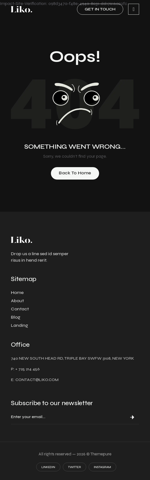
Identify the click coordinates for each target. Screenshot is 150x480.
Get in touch (100, 9)
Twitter (74, 467)
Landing (19, 325)
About (17, 300)
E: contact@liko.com (35, 379)
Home (17, 292)
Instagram (102, 467)
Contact (20, 309)
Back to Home (75, 173)
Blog (15, 317)
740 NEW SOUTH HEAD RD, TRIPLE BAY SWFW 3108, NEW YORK (72, 358)
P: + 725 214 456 (25, 369)
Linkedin (48, 467)
